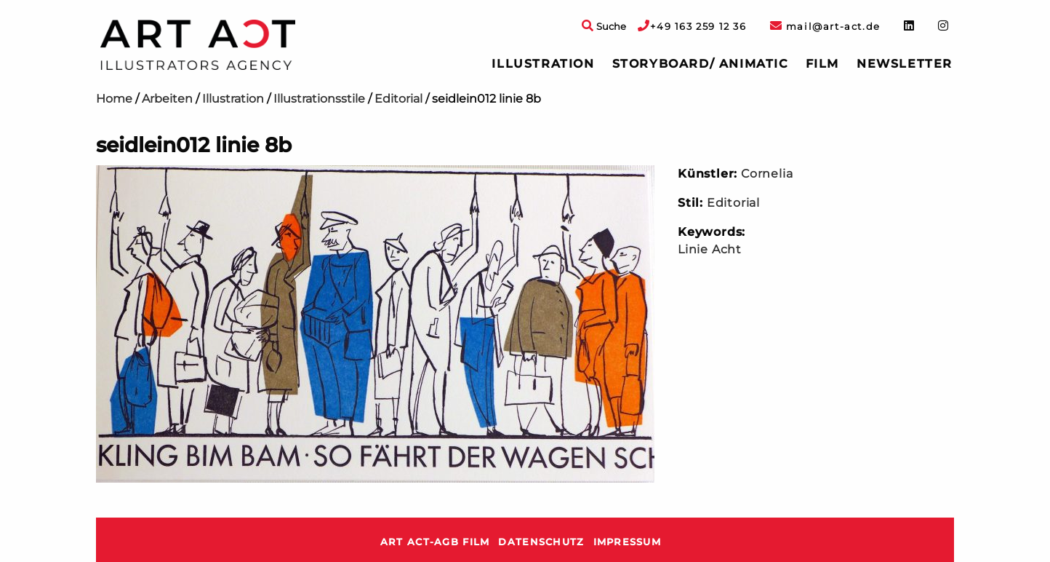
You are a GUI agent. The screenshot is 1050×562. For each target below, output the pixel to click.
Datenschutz (541, 542)
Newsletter (905, 64)
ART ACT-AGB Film (434, 542)
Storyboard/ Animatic (700, 64)
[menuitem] (543, 64)
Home (114, 99)
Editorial (398, 99)
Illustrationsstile (319, 99)
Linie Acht (710, 249)
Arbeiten (167, 99)
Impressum (627, 542)
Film (822, 64)
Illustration (543, 64)
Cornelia (767, 174)
